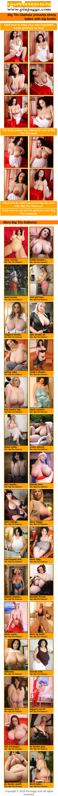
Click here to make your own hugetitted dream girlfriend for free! (28, 26)
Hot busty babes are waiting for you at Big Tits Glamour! (28, 132)
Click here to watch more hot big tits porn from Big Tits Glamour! (29, 205)
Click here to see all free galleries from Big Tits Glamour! (28, 212)
